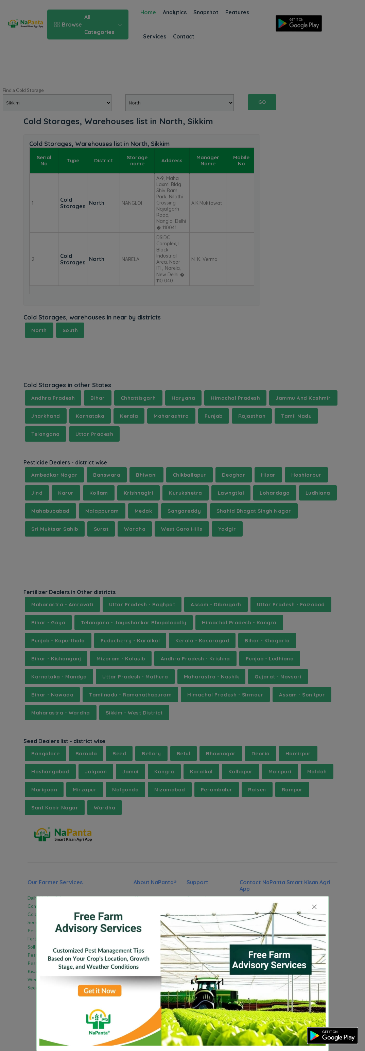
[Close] (314, 906)
